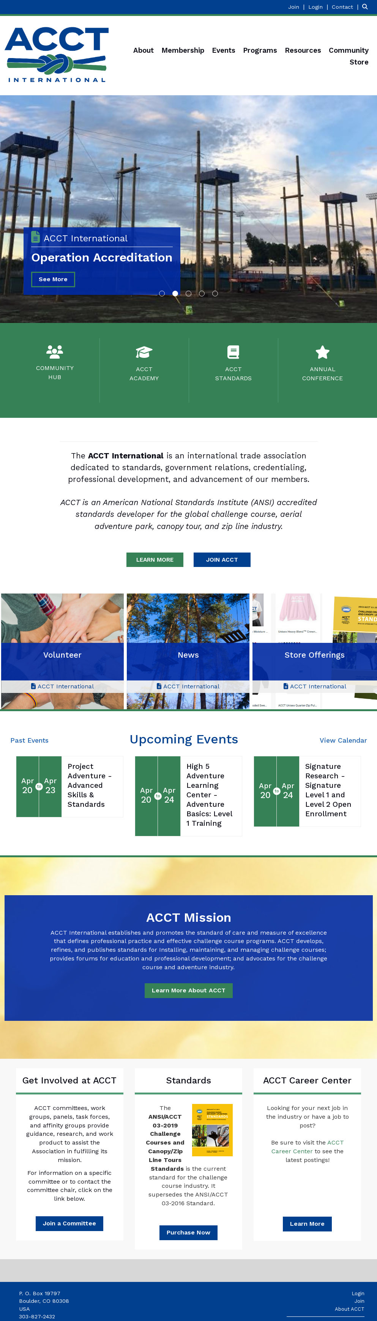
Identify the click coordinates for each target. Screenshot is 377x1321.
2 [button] (175, 293)
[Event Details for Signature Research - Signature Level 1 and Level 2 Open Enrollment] (330, 790)
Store (359, 62)
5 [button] (215, 293)
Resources (303, 50)
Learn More (307, 1223)
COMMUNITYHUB (55, 372)
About (143, 50)
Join (359, 1301)
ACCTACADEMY (144, 373)
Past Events (29, 740)
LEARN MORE (155, 559)
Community (349, 50)
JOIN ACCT (222, 559)
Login (358, 1293)
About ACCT (349, 1309)
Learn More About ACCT (189, 990)
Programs (260, 50)
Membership (182, 50)
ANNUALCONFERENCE (322, 373)
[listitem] (297, 6)
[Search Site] (366, 6)
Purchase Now (188, 1232)
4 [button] (202, 293)
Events (223, 50)
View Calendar (343, 740)
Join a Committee (69, 1223)
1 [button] (162, 293)
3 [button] (188, 293)
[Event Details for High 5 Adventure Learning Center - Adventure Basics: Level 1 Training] (211, 795)
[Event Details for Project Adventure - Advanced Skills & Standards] (92, 785)
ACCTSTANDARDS (233, 373)
